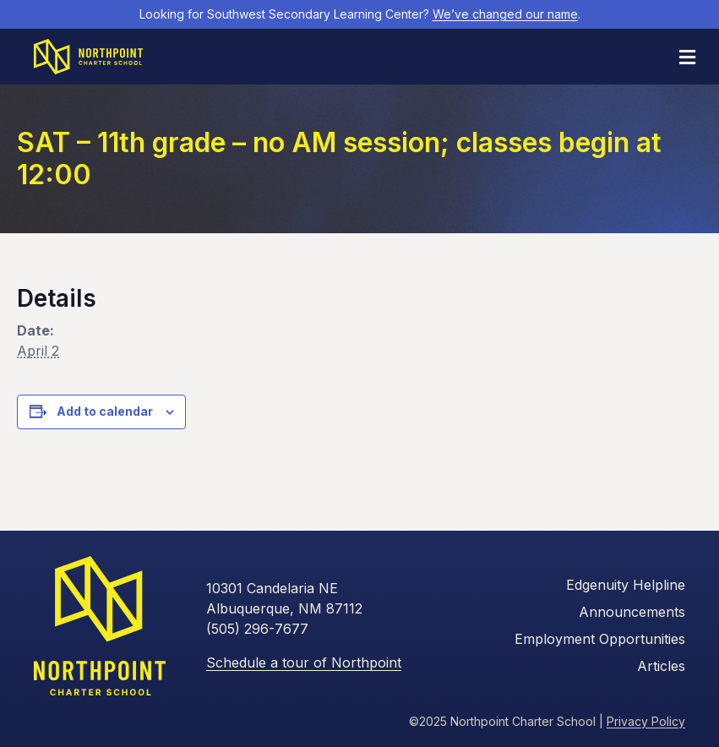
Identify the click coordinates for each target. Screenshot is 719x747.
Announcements (632, 611)
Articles (661, 665)
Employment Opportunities (600, 638)
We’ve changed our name (505, 14)
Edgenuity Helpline (625, 584)
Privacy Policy (646, 721)
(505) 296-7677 (257, 628)
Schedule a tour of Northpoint (303, 662)
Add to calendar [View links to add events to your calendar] (105, 411)
